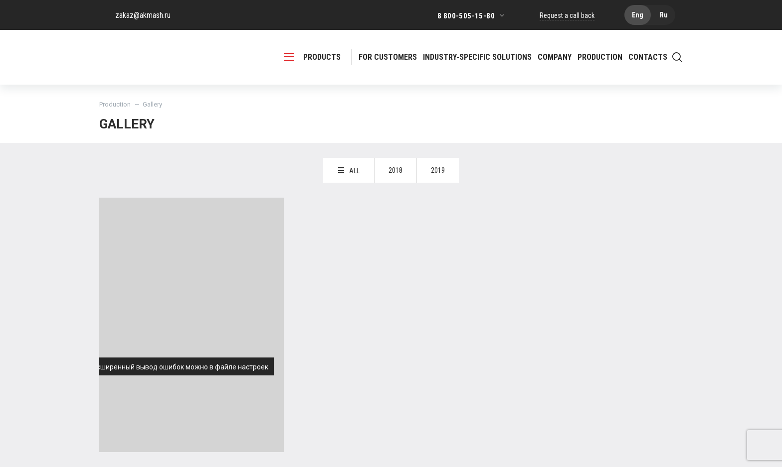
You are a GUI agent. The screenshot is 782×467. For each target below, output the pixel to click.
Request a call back (567, 15)
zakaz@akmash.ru (143, 15)
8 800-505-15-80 (466, 15)
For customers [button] (388, 57)
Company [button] (555, 57)
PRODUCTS (312, 57)
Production (115, 104)
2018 (395, 170)
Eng (637, 15)
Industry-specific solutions (477, 57)
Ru (664, 15)
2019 (438, 170)
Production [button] (600, 57)
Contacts (647, 57)
